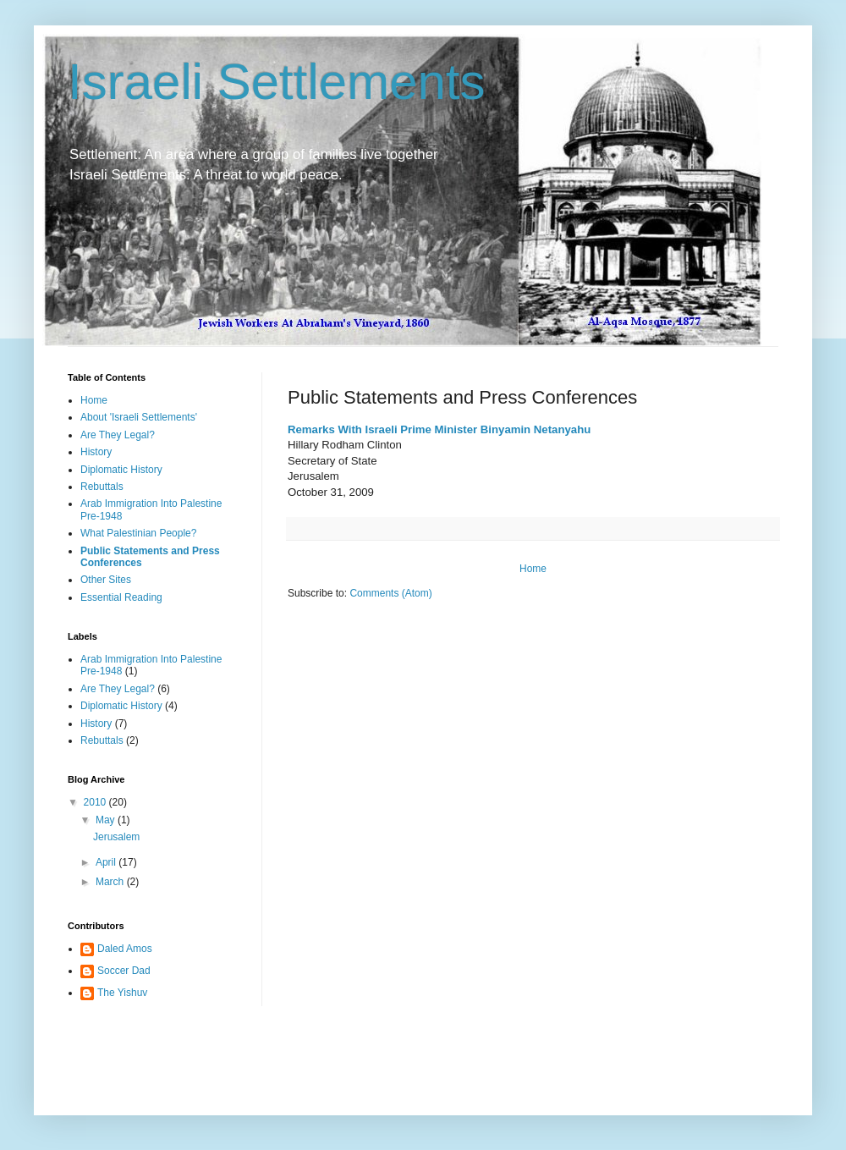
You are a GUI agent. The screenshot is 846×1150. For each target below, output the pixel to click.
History (96, 452)
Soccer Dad (124, 971)
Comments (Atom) (390, 593)
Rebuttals (102, 486)
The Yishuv (122, 993)
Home (533, 569)
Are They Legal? (117, 435)
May (107, 820)
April (107, 862)
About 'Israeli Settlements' (138, 417)
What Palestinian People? (138, 533)
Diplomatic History (121, 470)
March (111, 882)
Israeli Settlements (277, 81)
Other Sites (105, 580)
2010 (96, 802)
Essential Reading (121, 597)
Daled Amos (124, 949)
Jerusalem (116, 837)
